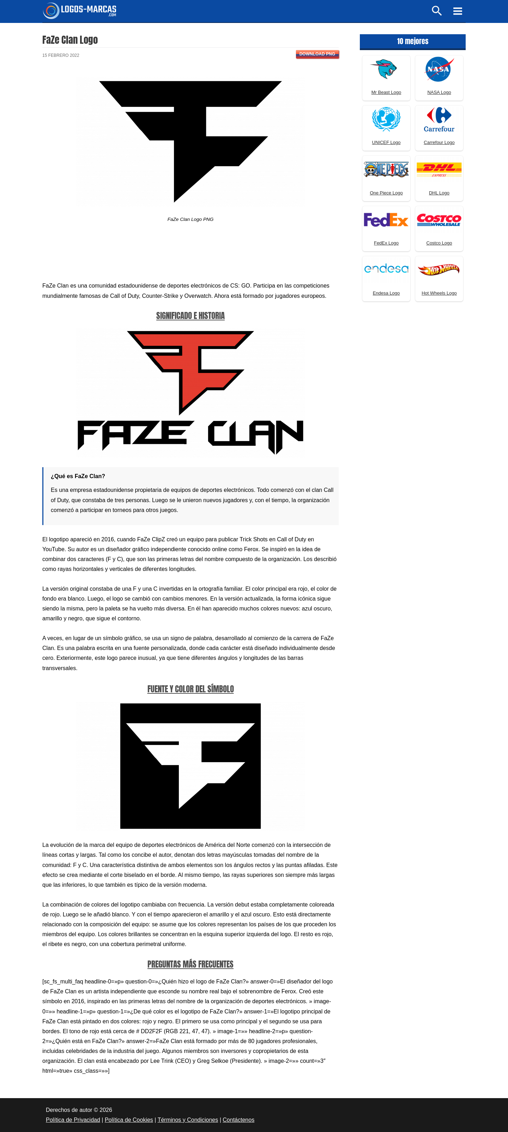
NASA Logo (439, 92)
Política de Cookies (129, 1120)
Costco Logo (439, 243)
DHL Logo (439, 192)
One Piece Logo (386, 192)
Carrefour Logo (439, 142)
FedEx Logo (386, 243)
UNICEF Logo (386, 142)
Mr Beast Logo (386, 92)
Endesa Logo (386, 293)
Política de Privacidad (73, 1120)
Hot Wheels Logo (439, 293)
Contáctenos (238, 1120)
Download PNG (317, 54)
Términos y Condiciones (188, 1120)
